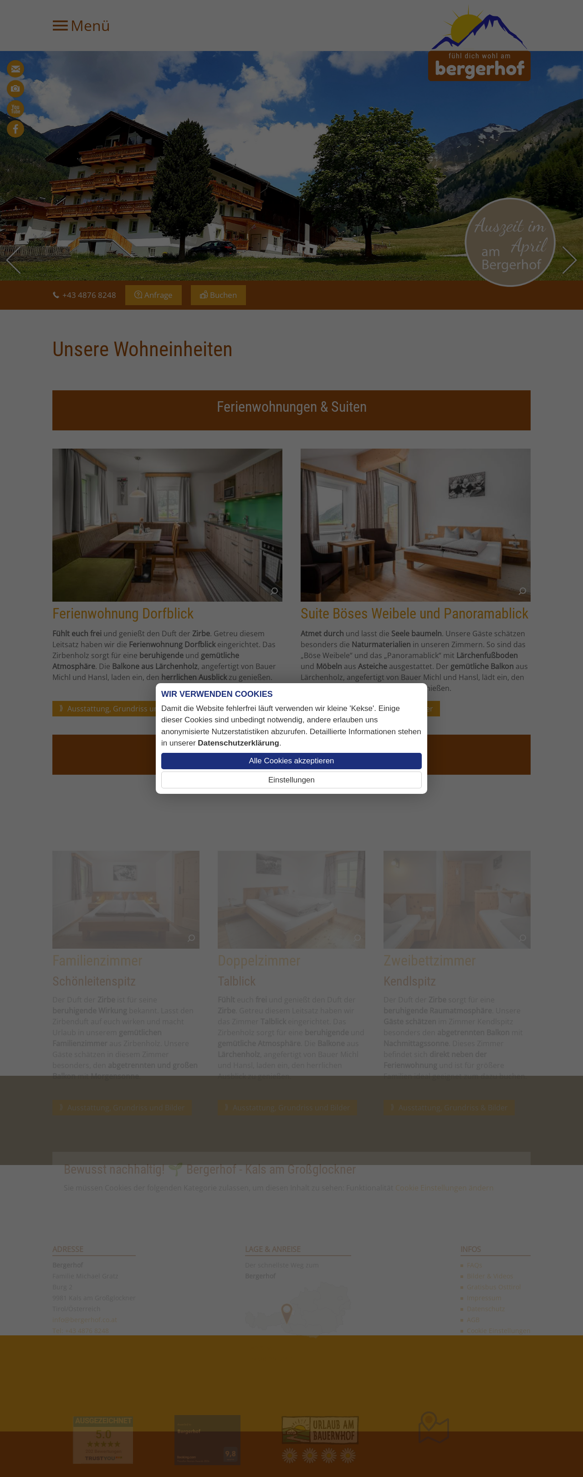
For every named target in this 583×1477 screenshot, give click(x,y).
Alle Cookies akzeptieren (291, 760)
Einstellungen (291, 780)
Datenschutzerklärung (238, 743)
